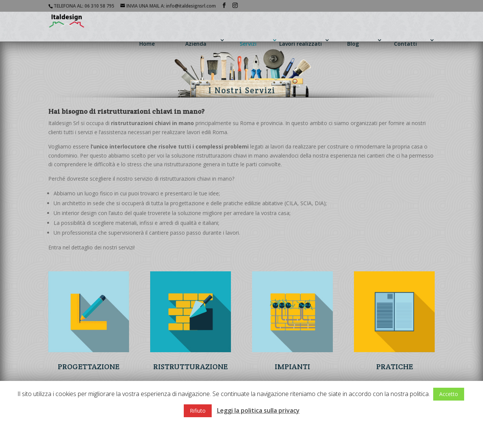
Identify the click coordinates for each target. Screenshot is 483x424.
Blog (353, 43)
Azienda (195, 43)
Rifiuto (198, 410)
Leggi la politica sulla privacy (258, 410)
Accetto (448, 394)
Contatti (405, 43)
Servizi (248, 43)
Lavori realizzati (300, 43)
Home (147, 43)
